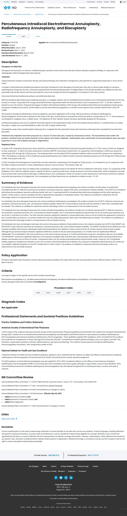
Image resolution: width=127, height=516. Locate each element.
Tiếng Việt (46, 507)
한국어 (90, 507)
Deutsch (28, 507)
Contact (95, 466)
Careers (53, 466)
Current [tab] (8, 36)
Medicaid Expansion (108, 8)
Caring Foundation (67, 466)
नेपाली (79, 507)
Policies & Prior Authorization (35, 8)
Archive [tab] (38, 36)
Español (23, 507)
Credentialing (93, 8)
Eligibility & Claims (54, 8)
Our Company (39, 2)
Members (14, 2)
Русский (69, 507)
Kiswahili (63, 507)
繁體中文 (34, 507)
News (45, 466)
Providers (6, 2)
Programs (82, 8)
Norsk (100, 507)
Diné (105, 507)
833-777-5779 (93, 455)
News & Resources (69, 8)
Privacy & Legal (83, 466)
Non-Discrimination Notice (63, 503)
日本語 (75, 507)
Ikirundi (52, 507)
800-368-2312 (53, 455)
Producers (30, 2)
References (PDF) (8, 419)
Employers (22, 2)
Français (84, 507)
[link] (24, 2)
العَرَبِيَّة (57, 507)
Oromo (40, 507)
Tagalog (95, 507)
